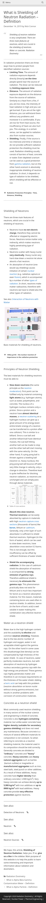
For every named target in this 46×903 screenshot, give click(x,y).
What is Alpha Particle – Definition (22, 887)
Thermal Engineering (33, 899)
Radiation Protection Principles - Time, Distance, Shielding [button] (20, 194)
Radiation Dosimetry (16, 876)
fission (17, 277)
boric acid (9, 683)
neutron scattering (28, 416)
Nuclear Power (17, 899)
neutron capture (26, 521)
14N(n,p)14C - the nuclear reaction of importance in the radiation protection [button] (21, 355)
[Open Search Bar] (42, 2)
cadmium (30, 527)
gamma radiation (23, 164)
